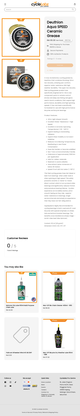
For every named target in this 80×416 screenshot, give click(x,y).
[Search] (73, 9)
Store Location (46, 382)
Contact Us (45, 392)
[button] (5, 4)
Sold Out (60, 65)
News (43, 385)
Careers (43, 390)
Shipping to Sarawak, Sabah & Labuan (48, 395)
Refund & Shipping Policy (50, 412)
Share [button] (50, 70)
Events (43, 387)
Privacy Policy (37, 412)
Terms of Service (27, 412)
